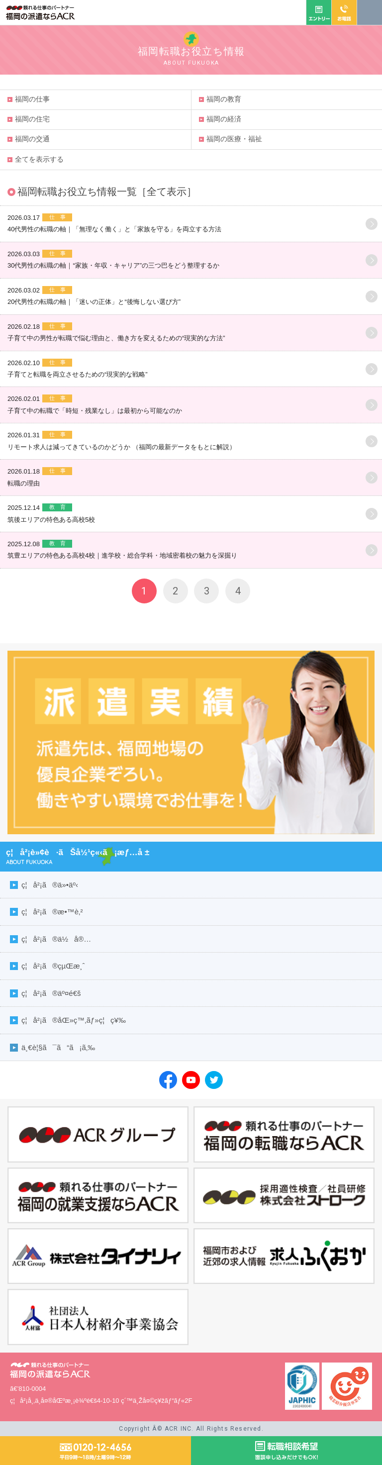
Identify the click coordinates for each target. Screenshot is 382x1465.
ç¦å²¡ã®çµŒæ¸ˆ (53, 966)
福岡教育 (223, 99)
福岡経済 (223, 119)
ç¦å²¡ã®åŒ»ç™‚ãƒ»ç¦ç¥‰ (73, 1020)
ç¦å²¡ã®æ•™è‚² (52, 911)
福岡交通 (32, 139)
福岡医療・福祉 (234, 139)
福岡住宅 (32, 119)
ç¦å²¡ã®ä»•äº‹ (49, 884)
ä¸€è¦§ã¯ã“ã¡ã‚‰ (58, 1047)
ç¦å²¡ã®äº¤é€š (51, 993)
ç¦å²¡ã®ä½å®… (56, 939)
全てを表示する (39, 159)
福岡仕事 (32, 99)
